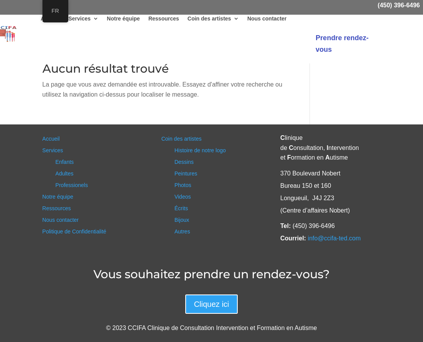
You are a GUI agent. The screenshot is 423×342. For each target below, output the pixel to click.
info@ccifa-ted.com (334, 238)
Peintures (185, 174)
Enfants (65, 162)
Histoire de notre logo (200, 150)
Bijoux (181, 220)
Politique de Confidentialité (74, 232)
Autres (182, 232)
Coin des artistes (209, 19)
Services (79, 19)
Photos (182, 185)
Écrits (181, 208)
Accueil (51, 139)
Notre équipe (123, 19)
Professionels (72, 185)
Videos (182, 197)
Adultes (65, 174)
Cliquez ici (211, 304)
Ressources (163, 19)
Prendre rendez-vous (342, 44)
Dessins (184, 162)
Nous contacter (267, 19)
